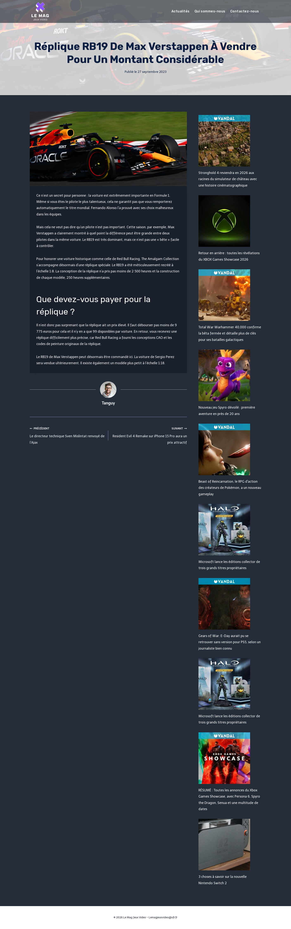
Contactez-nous (244, 11)
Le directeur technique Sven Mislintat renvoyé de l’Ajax (67, 434)
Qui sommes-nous (210, 11)
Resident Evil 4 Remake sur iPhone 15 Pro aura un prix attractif (149, 434)
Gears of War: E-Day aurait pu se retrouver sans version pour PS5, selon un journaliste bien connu (229, 642)
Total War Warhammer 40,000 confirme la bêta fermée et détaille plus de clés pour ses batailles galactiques (229, 333)
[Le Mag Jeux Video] (40, 11)
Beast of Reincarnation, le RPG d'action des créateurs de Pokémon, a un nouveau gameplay (229, 488)
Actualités (180, 11)
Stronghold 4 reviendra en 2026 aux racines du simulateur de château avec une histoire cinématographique (227, 179)
